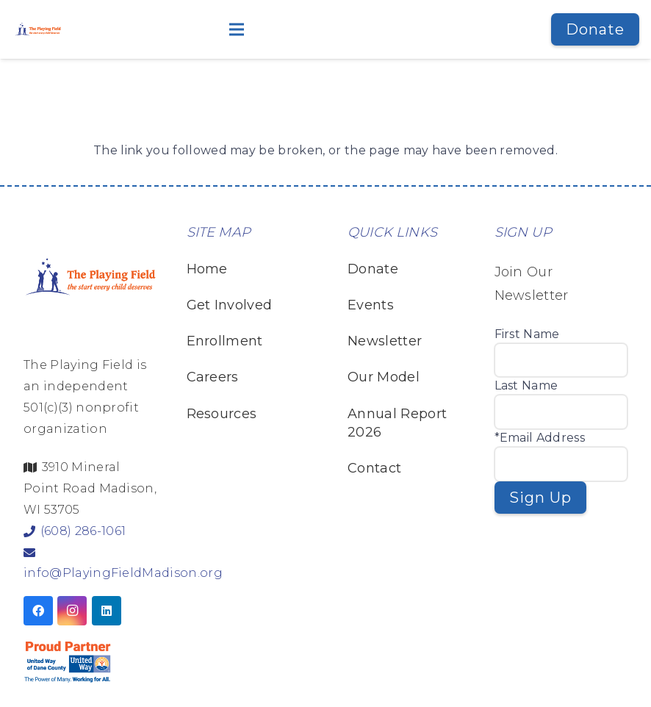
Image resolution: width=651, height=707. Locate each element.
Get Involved (230, 305)
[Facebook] (38, 610)
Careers (213, 377)
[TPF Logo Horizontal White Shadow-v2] (37, 29)
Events (371, 305)
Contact (374, 468)
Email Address (542, 438)
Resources (222, 414)
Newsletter (385, 341)
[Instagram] (72, 610)
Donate (373, 269)
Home (207, 269)
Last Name (526, 385)
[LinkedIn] (106, 610)
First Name (527, 334)
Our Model (384, 377)
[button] (307, 29)
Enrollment (225, 341)
